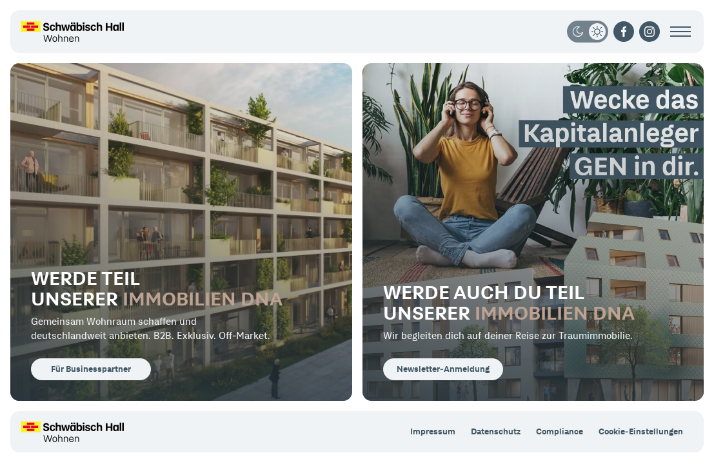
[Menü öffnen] (680, 31)
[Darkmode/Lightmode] (587, 32)
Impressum (432, 431)
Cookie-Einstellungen (641, 431)
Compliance (559, 431)
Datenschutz (496, 431)
